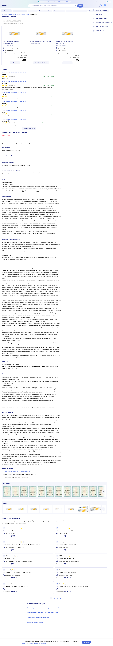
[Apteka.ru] (7, 6)
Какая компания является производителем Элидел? (54, 613)
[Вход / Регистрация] (111, 11)
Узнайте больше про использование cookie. (34, 643)
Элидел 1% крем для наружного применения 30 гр (11, 42)
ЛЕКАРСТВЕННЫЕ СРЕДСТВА (11, 14)
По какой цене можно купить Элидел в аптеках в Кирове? (54, 608)
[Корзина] (109, 5)
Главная (3, 14)
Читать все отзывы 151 (29, 128)
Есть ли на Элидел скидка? (54, 622)
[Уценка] (104, 5)
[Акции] (100, 5)
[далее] (103, 491)
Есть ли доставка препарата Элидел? (54, 617)
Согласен (86, 642)
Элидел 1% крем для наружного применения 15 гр (64, 42)
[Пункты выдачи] (111, 32)
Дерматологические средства (23, 14)
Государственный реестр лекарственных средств (16, 471)
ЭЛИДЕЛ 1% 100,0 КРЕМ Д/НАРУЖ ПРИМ (40, 41)
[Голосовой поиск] (75, 5)
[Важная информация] (111, 28)
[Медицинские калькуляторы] (111, 24)
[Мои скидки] (111, 16)
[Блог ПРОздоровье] (111, 20)
